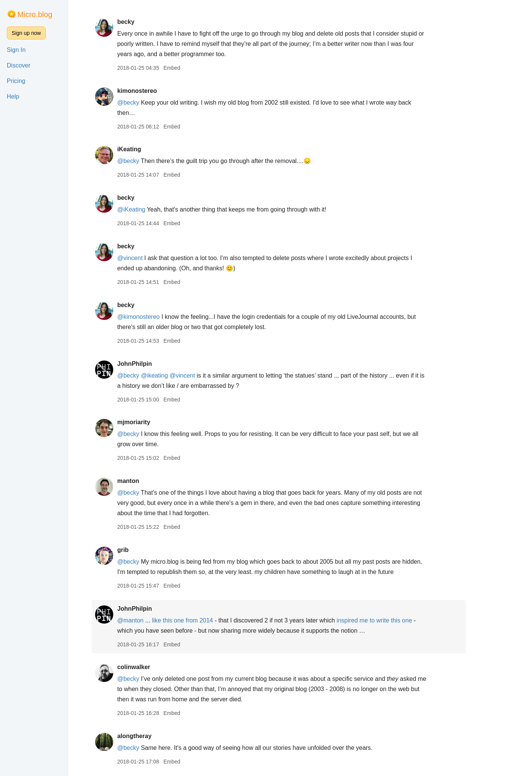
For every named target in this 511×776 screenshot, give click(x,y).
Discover (18, 65)
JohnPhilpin (145, 364)
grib (133, 550)
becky (136, 22)
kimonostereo (148, 91)
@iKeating (142, 209)
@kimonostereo (149, 317)
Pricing (16, 81)
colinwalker (144, 667)
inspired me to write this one (386, 620)
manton (139, 481)
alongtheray (145, 736)
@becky (139, 102)
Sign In (16, 50)
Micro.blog (34, 14)
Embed (182, 68)
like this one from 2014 (193, 620)
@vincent (140, 258)
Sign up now (26, 33)
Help (13, 96)
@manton (141, 620)
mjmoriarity (144, 422)
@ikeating (165, 375)
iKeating (140, 149)
